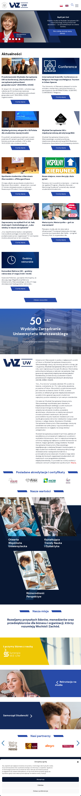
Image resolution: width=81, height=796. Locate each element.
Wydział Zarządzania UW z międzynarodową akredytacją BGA (58, 131)
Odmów (40, 785)
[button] (78, 762)
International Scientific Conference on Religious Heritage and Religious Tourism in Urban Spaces (60, 80)
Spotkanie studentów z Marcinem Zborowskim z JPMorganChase (17, 177)
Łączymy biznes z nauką (18, 646)
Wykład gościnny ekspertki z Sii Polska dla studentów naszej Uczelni (19, 131)
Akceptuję (40, 779)
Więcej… (74, 463)
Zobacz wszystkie (40, 300)
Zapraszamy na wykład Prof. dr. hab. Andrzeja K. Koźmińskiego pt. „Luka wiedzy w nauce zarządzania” (18, 225)
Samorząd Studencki (18, 715)
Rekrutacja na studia (65, 683)
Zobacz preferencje (40, 791)
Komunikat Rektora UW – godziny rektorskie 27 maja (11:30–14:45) (17, 272)
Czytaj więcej (20, 102)
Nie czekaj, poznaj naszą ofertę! (62, 32)
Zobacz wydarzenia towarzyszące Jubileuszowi (40, 342)
